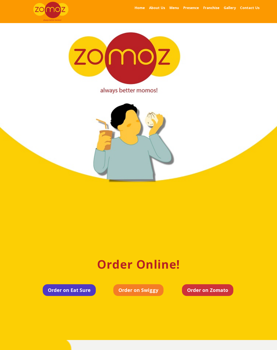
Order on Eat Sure (69, 290)
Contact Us (249, 8)
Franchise (211, 8)
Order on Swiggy (138, 290)
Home (139, 8)
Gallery (230, 8)
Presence (191, 8)
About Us (157, 8)
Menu (174, 8)
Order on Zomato (207, 290)
